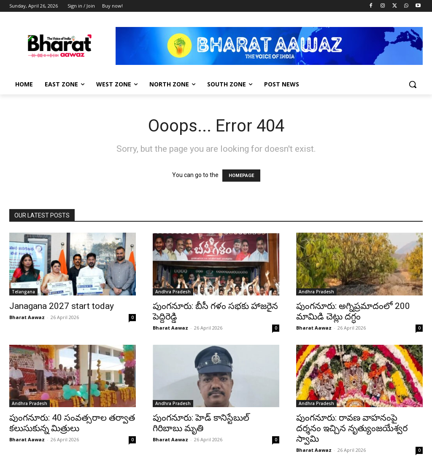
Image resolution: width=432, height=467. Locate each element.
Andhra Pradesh (173, 292)
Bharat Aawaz (27, 317)
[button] (412, 84)
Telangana (23, 292)
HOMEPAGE (241, 175)
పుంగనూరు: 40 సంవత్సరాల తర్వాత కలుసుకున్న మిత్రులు (72, 423)
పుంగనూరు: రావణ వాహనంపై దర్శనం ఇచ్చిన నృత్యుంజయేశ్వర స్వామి (352, 428)
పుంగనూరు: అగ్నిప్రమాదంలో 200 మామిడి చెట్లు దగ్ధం (353, 311)
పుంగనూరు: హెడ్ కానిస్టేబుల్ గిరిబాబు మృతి (201, 423)
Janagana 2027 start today (61, 306)
